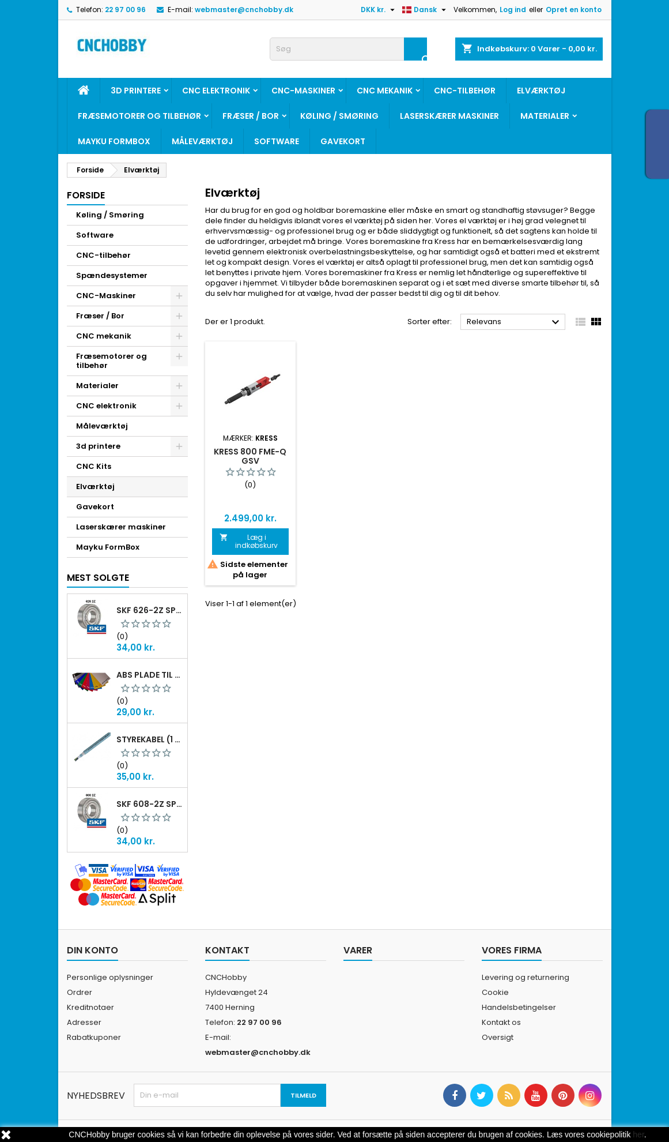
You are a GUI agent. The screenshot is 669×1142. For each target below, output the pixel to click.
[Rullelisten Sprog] (425, 10)
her (638, 1134)
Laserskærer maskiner (449, 116)
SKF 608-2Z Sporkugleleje (149, 804)
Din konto (92, 950)
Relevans (515, 322)
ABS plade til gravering (149, 674)
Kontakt (227, 950)
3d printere (136, 90)
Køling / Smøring (339, 116)
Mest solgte (98, 577)
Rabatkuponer (94, 1037)
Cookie (495, 992)
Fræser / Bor (250, 116)
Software (276, 141)
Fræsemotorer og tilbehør (139, 116)
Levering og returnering (525, 977)
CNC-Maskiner (303, 90)
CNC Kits (93, 466)
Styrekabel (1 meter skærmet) (149, 739)
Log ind (513, 9)
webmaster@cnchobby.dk (244, 9)
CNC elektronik (216, 90)
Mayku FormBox (114, 141)
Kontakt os (501, 1022)
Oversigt (497, 1037)
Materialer (544, 116)
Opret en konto (574, 9)
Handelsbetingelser (519, 1007)
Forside (86, 195)
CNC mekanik (385, 90)
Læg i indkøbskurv (249, 541)
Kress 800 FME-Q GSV (250, 456)
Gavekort (342, 141)
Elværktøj (541, 90)
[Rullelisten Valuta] (379, 10)
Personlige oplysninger (110, 977)
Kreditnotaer (90, 1007)
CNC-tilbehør (465, 90)
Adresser (84, 1022)
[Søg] (348, 49)
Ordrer (79, 992)
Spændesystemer (112, 275)
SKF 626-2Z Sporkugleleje (149, 610)
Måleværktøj (202, 141)
